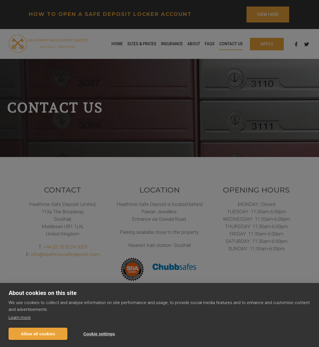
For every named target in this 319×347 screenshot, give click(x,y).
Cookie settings (99, 333)
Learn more (20, 317)
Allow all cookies (38, 333)
